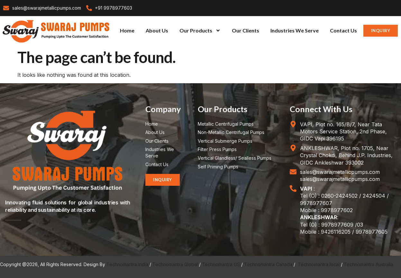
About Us (157, 30)
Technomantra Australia (368, 264)
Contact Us (343, 30)
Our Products (200, 30)
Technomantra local (319, 264)
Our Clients (245, 30)
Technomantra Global (175, 264)
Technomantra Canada (268, 264)
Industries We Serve (294, 30)
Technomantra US (221, 264)
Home (127, 30)
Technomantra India (127, 264)
